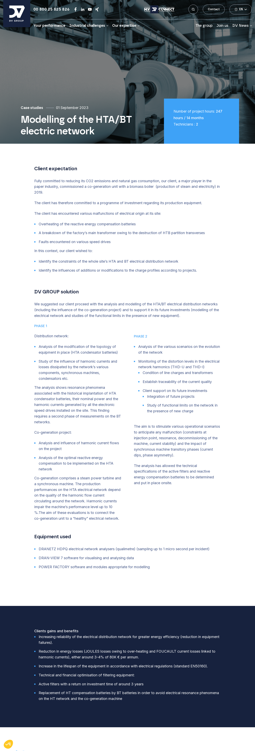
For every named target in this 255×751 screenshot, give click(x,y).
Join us (222, 26)
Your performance (49, 26)
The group (204, 26)
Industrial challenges (87, 26)
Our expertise (124, 26)
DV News (240, 26)
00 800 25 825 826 (51, 9)
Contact (214, 9)
